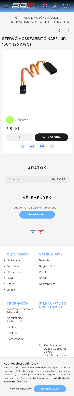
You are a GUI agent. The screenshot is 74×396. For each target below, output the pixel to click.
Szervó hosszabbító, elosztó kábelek (40, 22)
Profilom (44, 272)
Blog (10, 278)
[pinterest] (41, 232)
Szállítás (12, 333)
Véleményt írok (37, 214)
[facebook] (33, 232)
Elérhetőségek (16, 339)
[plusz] (29, 137)
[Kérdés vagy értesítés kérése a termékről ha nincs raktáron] (52, 146)
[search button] (45, 6)
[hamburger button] (6, 6)
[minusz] (10, 137)
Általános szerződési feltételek (20, 310)
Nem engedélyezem (20, 388)
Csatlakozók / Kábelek (41, 17)
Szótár (11, 284)
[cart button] (65, 6)
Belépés (44, 260)
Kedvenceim (47, 284)
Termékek (13, 266)
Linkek (11, 289)
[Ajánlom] (42, 146)
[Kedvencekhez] (22, 146)
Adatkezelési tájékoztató (15, 319)
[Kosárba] (51, 137)
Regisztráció (47, 266)
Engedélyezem (50, 388)
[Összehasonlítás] (32, 146)
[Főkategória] (16, 17)
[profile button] (55, 6)
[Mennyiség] (19, 137)
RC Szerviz (14, 272)
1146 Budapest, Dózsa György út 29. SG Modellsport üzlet (55, 350)
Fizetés (11, 327)
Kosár (43, 278)
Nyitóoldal (13, 260)
